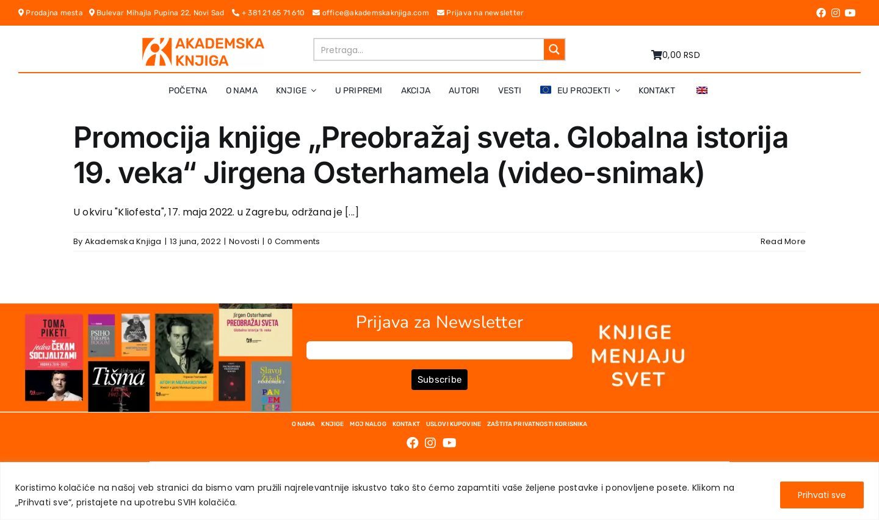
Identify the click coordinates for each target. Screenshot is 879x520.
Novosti (244, 241)
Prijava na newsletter (480, 13)
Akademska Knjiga (123, 241)
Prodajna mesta (53, 13)
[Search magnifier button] (554, 49)
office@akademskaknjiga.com (375, 13)
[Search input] (429, 49)
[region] (439, 491)
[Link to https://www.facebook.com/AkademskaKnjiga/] (821, 13)
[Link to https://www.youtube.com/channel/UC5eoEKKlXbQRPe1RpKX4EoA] (850, 13)
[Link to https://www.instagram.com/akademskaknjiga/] (835, 13)
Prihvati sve (822, 495)
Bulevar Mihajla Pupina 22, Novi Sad (161, 13)
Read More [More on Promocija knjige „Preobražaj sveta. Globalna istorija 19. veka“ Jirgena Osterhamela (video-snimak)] (783, 241)
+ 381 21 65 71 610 (272, 13)
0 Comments (293, 241)
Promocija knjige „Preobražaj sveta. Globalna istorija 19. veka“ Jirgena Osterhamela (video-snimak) (431, 154)
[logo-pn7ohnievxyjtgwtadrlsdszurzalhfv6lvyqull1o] (203, 42)
